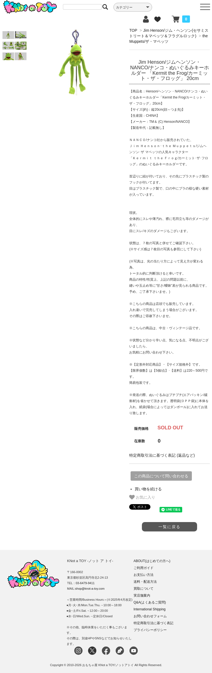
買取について (143, 588)
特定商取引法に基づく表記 (153, 623)
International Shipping (150, 609)
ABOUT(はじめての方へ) (152, 561)
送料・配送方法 (145, 582)
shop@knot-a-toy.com (90, 588)
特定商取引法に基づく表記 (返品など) (162, 455)
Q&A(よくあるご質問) (150, 602)
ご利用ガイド (143, 568)
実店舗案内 (142, 595)
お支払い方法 (143, 575)
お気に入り (142, 497)
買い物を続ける (148, 489)
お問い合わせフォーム (150, 616)
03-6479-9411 (85, 583)
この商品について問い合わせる (161, 476)
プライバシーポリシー (150, 630)
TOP (133, 30)
